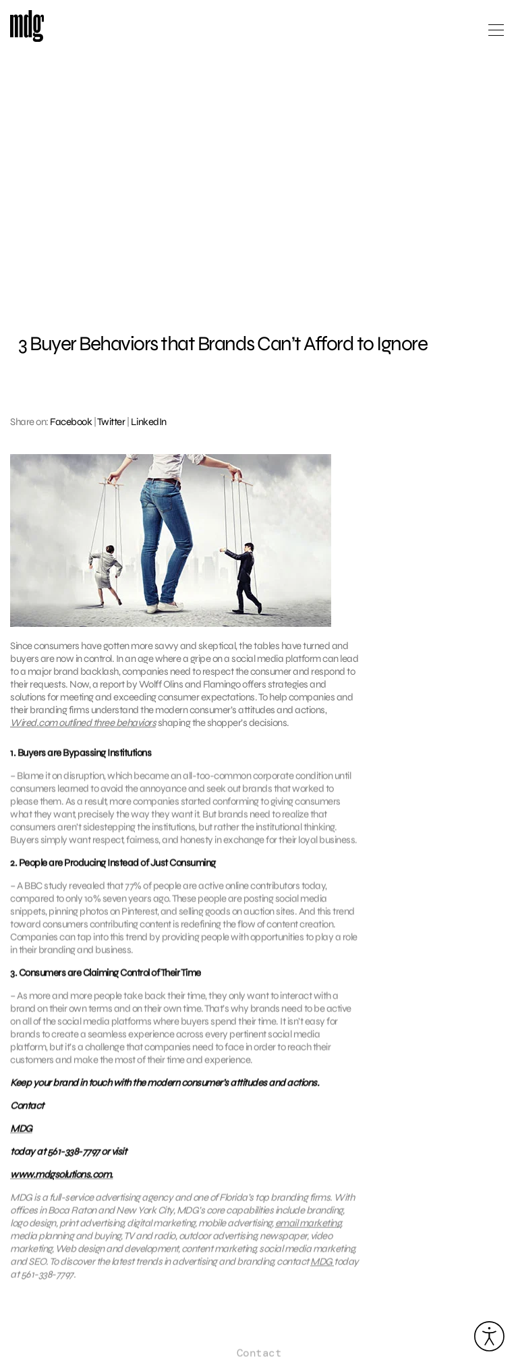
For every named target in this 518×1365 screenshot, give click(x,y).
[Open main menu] (496, 35)
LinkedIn (149, 422)
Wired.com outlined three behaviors (83, 723)
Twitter (111, 422)
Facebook (71, 422)
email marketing (308, 1231)
